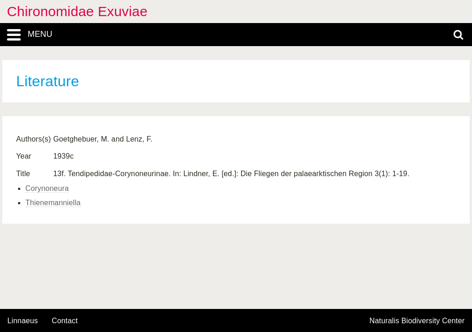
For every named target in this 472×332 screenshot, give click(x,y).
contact (64, 321)
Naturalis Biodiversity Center (417, 321)
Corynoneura (47, 188)
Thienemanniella (53, 203)
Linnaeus (22, 321)
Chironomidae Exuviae (77, 11)
